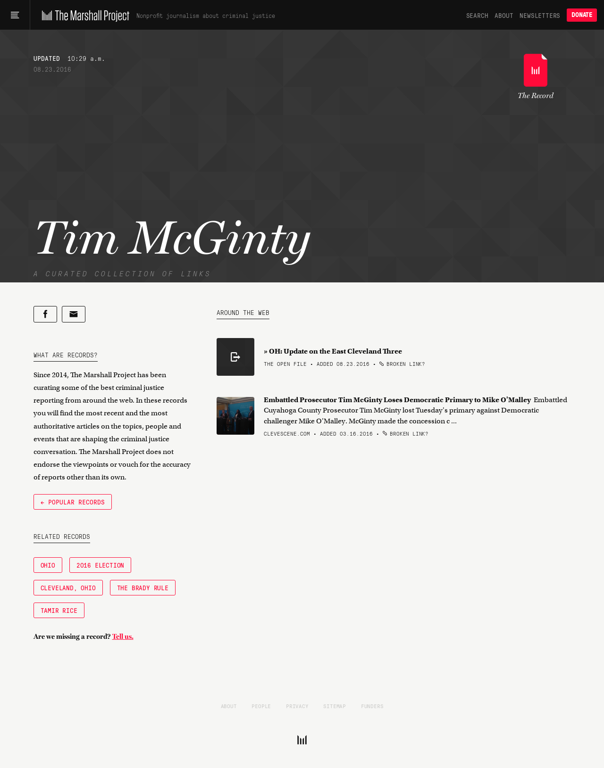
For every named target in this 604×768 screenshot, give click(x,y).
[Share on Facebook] (45, 314)
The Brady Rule (142, 587)
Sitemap (334, 706)
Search (477, 15)
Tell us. (123, 636)
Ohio (48, 565)
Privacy (297, 706)
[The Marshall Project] (83, 15)
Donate (581, 14)
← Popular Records (73, 501)
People (261, 706)
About (504, 15)
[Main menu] (15, 15)
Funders (372, 706)
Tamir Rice (59, 610)
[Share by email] (73, 314)
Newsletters (540, 15)
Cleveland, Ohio (68, 587)
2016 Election (100, 565)
